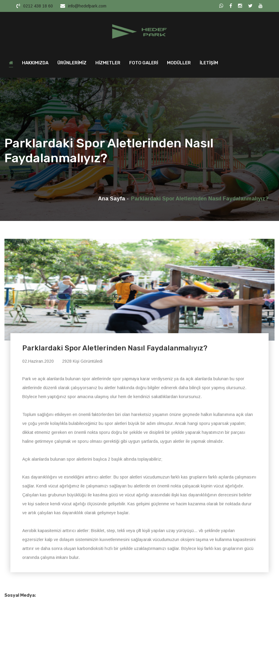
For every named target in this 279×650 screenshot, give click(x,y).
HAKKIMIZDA (35, 64)
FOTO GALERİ (143, 64)
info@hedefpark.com (87, 6)
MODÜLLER (179, 64)
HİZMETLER (107, 64)
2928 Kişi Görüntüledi (82, 363)
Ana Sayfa (111, 200)
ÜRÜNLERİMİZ (71, 64)
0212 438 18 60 (38, 6)
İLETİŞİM (209, 64)
